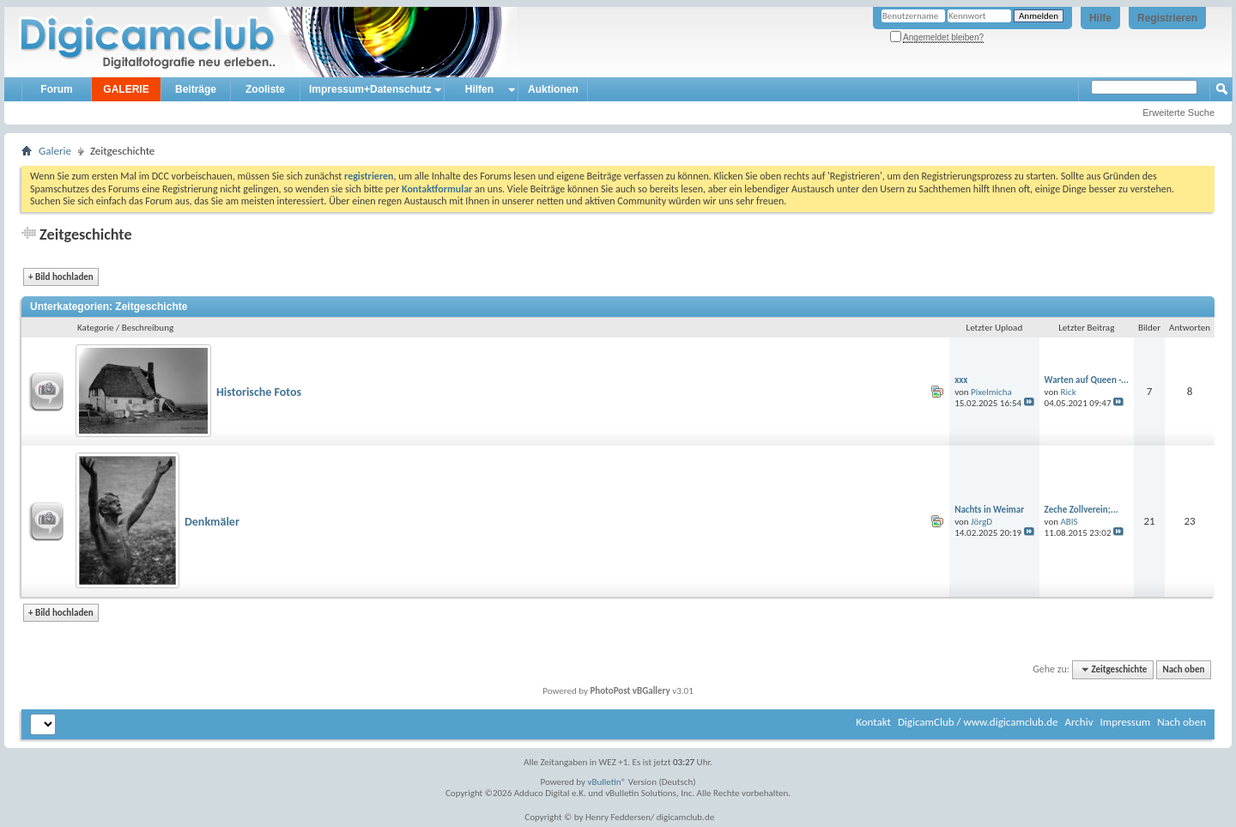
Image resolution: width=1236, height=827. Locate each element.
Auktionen (553, 89)
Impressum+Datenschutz (370, 89)
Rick (1068, 392)
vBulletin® (607, 781)
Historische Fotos (258, 392)
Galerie (55, 150)
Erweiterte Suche (1178, 112)
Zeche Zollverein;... (1081, 509)
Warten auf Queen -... (1087, 380)
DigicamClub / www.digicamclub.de (978, 721)
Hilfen (479, 89)
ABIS (1069, 521)
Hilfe (1100, 18)
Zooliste (265, 89)
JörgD (981, 521)
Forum (56, 89)
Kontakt (873, 721)
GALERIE (125, 89)
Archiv (1078, 721)
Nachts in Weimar (989, 509)
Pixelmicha (991, 392)
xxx (960, 380)
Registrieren (1167, 18)
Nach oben (1183, 669)
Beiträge (195, 89)
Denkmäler (212, 521)
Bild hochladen (61, 277)
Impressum (1125, 721)
